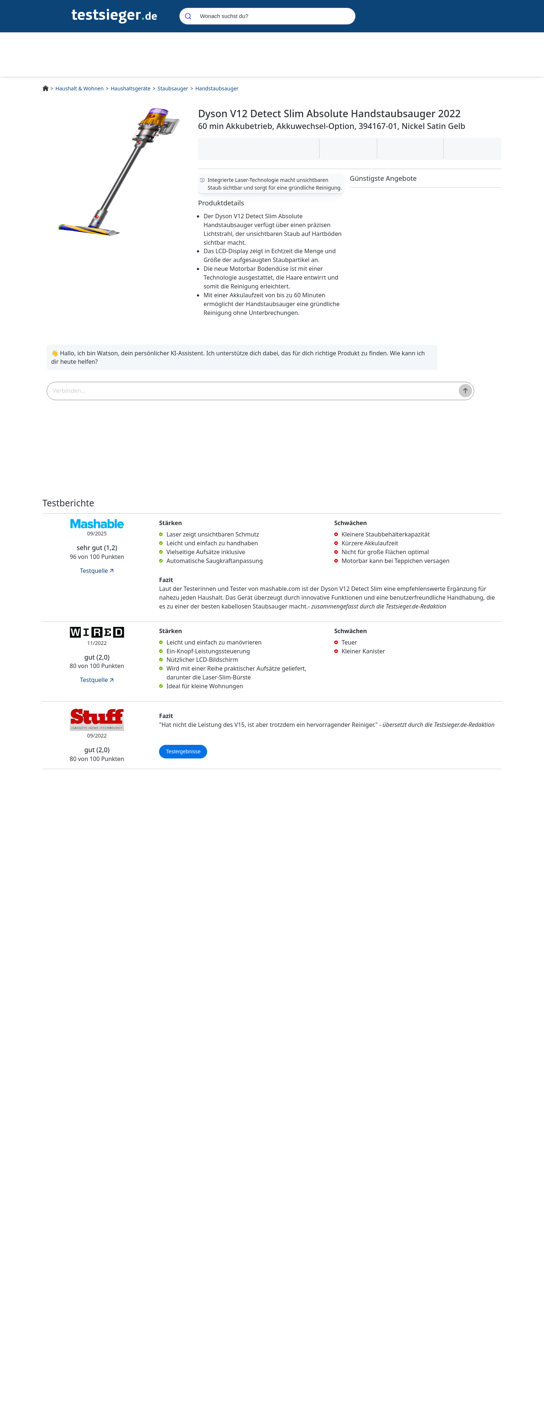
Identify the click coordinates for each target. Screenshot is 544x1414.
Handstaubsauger (217, 88)
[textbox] (192, 394)
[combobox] (267, 16)
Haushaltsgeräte (130, 88)
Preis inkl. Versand (452, 1337)
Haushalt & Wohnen (79, 88)
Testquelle (97, 577)
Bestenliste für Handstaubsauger (187, 1289)
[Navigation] (114, 15)
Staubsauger (173, 88)
